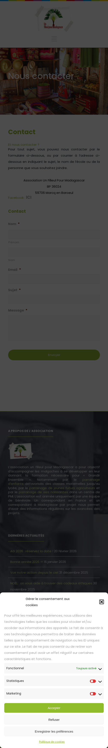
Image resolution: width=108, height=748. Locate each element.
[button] (101, 602)
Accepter (54, 708)
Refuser (54, 719)
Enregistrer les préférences (54, 731)
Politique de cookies (52, 742)
